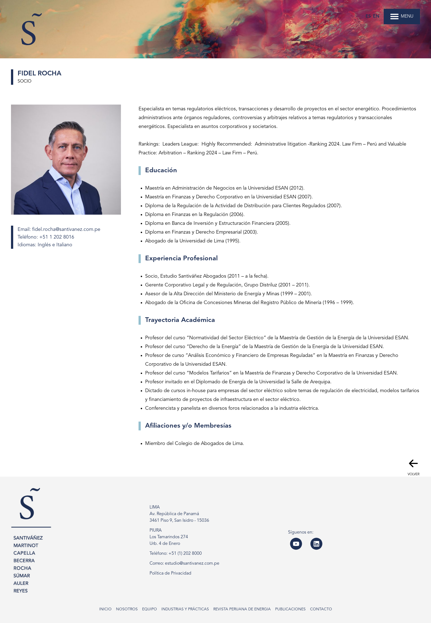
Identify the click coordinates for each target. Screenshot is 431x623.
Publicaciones (290, 609)
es (368, 16)
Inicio (105, 609)
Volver (413, 466)
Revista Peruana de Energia (242, 609)
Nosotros (127, 609)
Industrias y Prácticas (185, 609)
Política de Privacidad (170, 573)
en (376, 16)
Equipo (149, 609)
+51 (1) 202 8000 (185, 553)
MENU (401, 16)
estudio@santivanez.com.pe (192, 563)
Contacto (321, 609)
